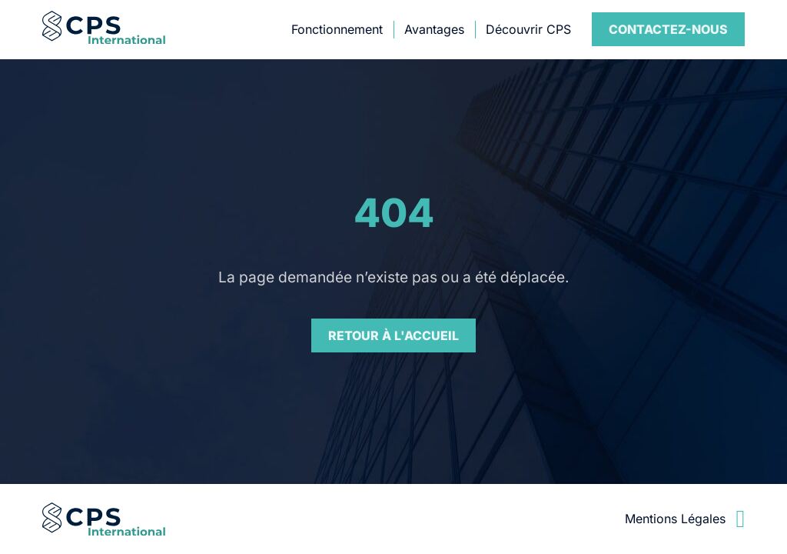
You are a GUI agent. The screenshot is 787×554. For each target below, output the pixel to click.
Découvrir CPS (528, 29)
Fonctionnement (337, 29)
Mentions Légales (675, 518)
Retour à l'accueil (393, 335)
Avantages (434, 29)
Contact (668, 29)
